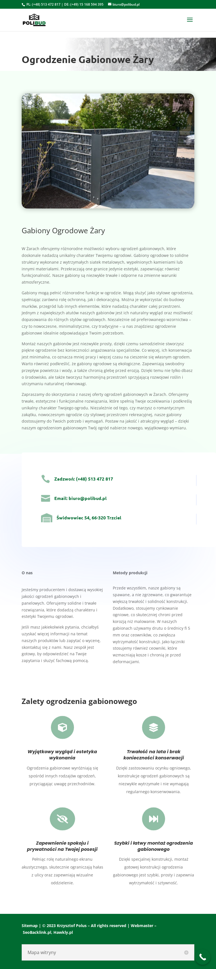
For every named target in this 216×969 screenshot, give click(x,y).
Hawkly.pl (63, 932)
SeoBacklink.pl (37, 932)
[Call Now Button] (202, 957)
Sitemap (30, 925)
